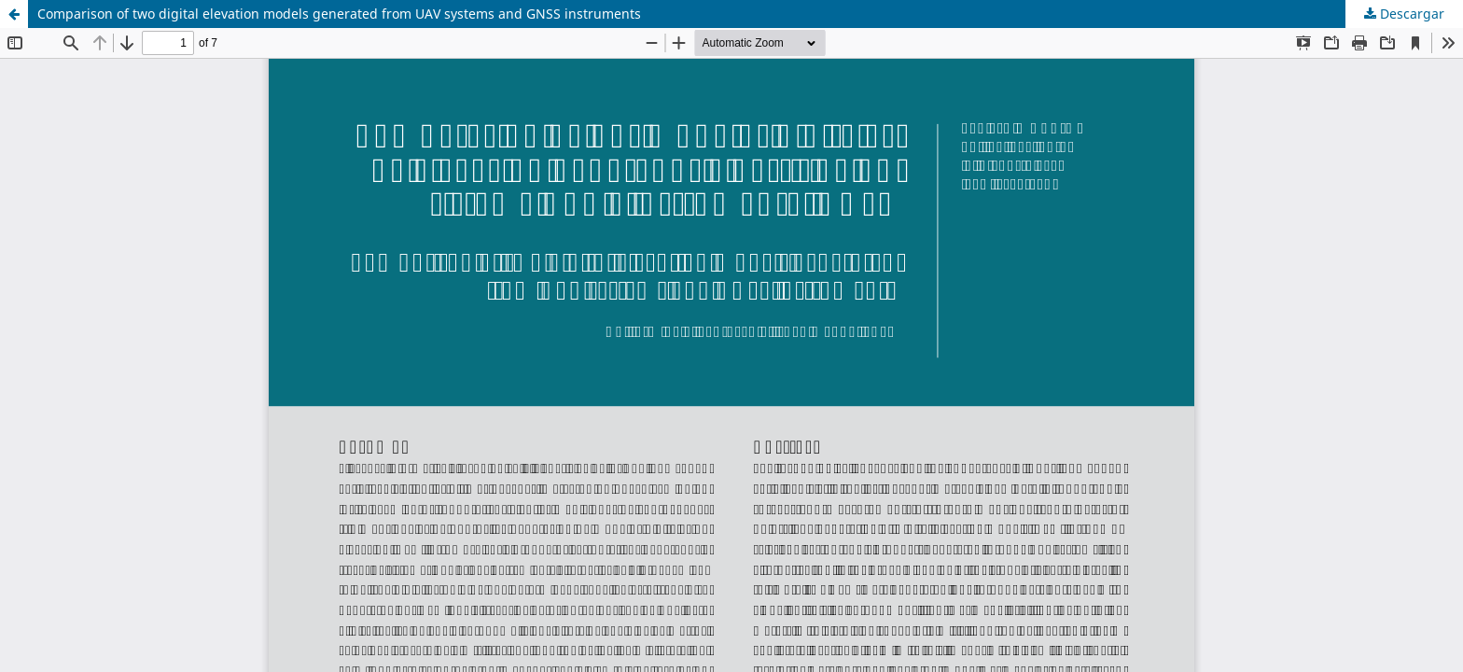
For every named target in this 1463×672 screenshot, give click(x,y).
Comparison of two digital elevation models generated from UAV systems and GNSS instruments (339, 13)
